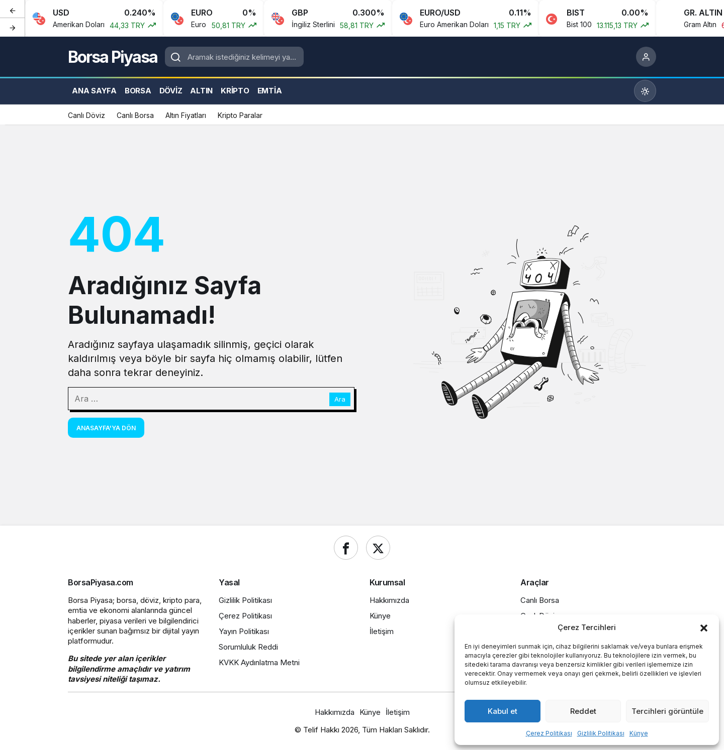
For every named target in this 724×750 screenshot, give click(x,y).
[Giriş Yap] (646, 57)
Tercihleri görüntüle (667, 711)
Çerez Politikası (549, 733)
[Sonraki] (12, 27)
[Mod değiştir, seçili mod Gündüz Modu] (645, 91)
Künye (638, 733)
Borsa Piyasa (112, 57)
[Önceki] (12, 9)
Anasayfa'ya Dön (106, 428)
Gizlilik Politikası (600, 733)
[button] (704, 627)
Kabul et (502, 711)
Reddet (583, 711)
